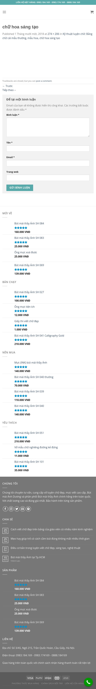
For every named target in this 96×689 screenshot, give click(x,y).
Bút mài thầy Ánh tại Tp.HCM (28, 557)
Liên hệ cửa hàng (74, 683)
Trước (7, 86)
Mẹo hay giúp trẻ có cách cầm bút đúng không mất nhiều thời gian (50, 538)
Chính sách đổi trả (52, 683)
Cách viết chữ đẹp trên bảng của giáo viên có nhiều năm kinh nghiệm (52, 529)
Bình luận (12, 114)
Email (10, 157)
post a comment (44, 80)
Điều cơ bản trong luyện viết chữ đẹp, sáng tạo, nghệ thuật (45, 548)
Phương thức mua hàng (25, 683)
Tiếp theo (9, 90)
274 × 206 (53, 34)
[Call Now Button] (88, 682)
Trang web (12, 171)
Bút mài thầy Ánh (48, 496)
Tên (9, 142)
